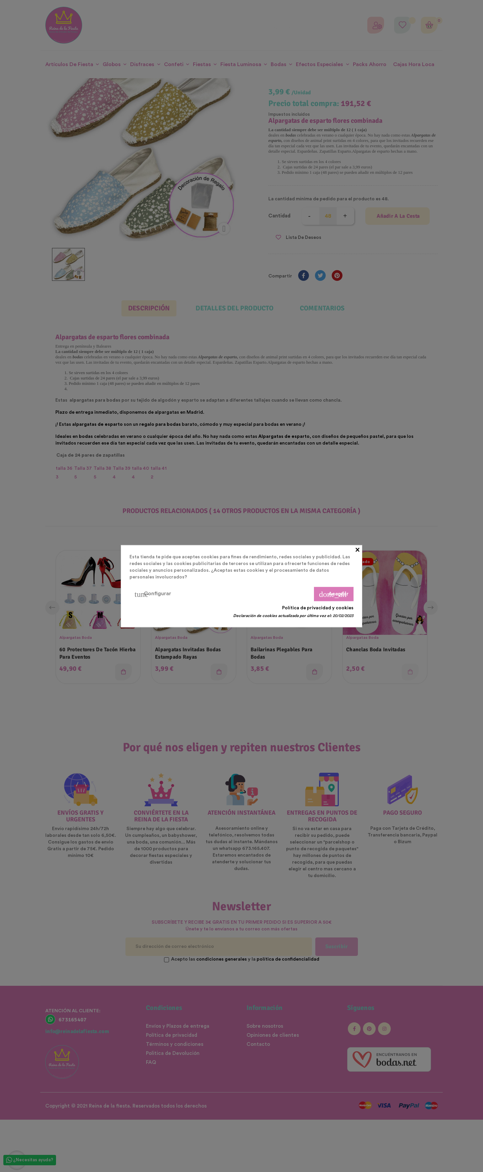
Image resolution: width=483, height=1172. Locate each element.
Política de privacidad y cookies (318, 607)
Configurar (153, 594)
